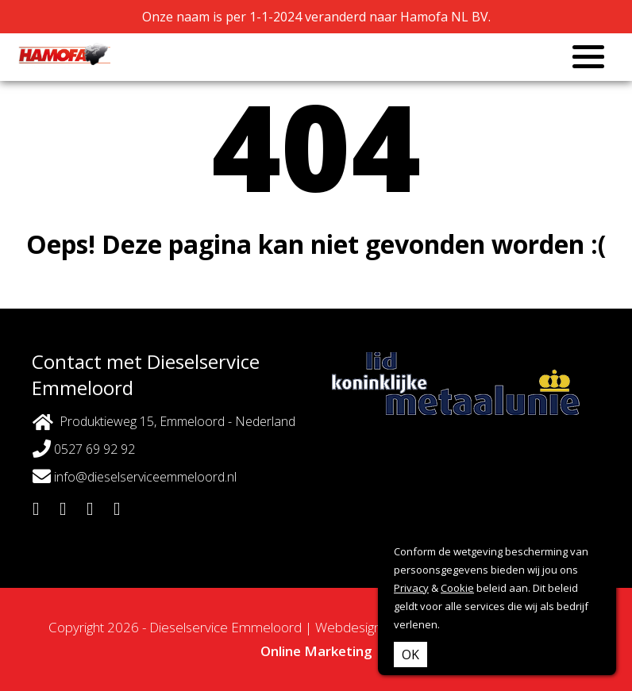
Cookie (457, 588)
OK (410, 654)
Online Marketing (316, 651)
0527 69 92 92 (84, 449)
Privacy (411, 588)
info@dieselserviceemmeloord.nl (135, 476)
